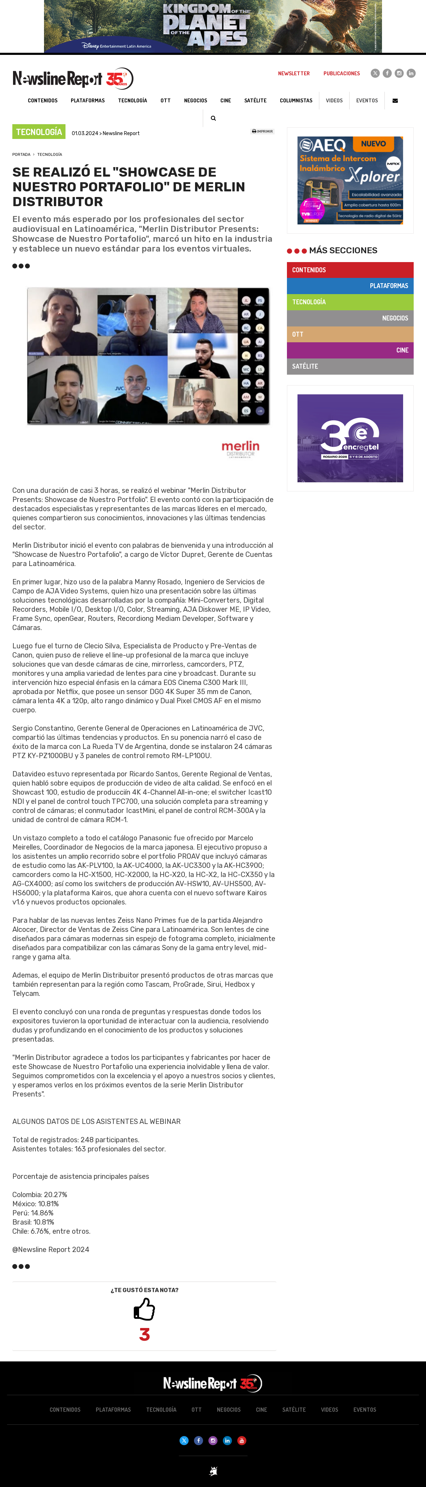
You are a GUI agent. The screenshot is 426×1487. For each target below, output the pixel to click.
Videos (334, 100)
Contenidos (309, 270)
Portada (21, 154)
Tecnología (49, 154)
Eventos (367, 100)
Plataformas (389, 286)
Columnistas (296, 100)
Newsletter (294, 73)
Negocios (395, 318)
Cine (402, 350)
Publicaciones (342, 73)
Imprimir (262, 131)
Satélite (305, 366)
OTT (297, 334)
